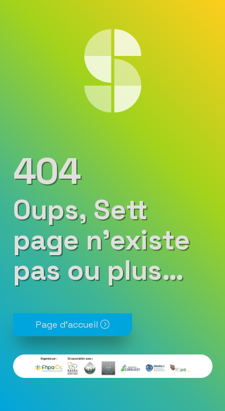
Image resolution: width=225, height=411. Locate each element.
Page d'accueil (72, 325)
